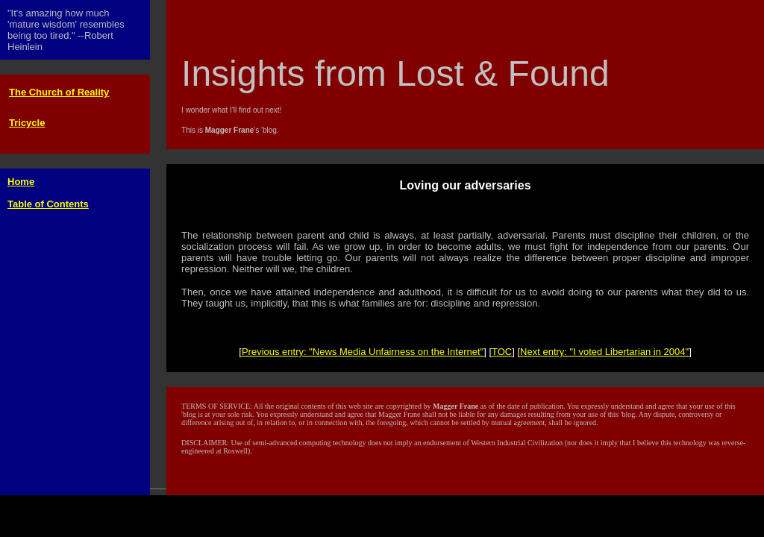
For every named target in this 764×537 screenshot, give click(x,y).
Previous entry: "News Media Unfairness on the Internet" (362, 351)
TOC (502, 351)
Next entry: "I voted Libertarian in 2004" (604, 351)
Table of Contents (48, 204)
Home (20, 181)
